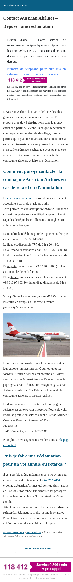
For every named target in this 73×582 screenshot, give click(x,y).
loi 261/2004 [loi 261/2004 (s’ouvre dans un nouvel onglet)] (52, 480)
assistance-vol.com (13, 532)
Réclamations (33, 532)
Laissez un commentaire (36, 548)
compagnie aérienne (19, 198)
